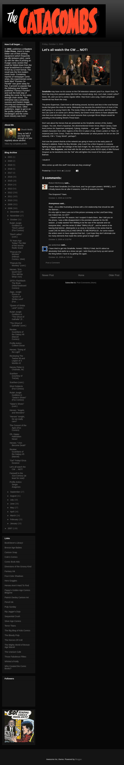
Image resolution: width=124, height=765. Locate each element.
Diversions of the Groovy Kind (18, 566)
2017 (10, 173)
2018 (10, 169)
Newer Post (48, 275)
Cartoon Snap (11, 552)
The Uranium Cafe (13, 652)
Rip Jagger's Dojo (12, 611)
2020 (10, 161)
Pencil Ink (9, 602)
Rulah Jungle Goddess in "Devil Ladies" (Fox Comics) (17, 226)
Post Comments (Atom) (86, 283)
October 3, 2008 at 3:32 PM (60, 239)
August (13, 496)
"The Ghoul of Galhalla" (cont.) (18, 324)
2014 (10, 184)
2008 (10, 208)
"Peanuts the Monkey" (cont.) (18, 264)
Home (81, 275)
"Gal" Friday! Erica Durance (18, 461)
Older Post (114, 275)
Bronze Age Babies (13, 547)
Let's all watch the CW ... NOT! (18, 468)
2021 (10, 157)
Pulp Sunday (10, 607)
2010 (10, 200)
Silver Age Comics (13, 621)
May (12, 507)
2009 (10, 204)
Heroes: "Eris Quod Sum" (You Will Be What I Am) (16, 273)
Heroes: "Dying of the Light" (17, 350)
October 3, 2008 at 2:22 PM (60, 198)
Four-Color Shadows (14, 576)
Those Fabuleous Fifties (15, 657)
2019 (10, 165)
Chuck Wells (27, 129)
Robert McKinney (56, 183)
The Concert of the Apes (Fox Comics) (18, 427)
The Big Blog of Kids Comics (17, 630)
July (12, 500)
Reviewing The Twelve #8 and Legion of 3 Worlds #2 (17, 359)
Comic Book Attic (12, 562)
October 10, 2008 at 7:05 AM (60, 257)
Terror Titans (10, 626)
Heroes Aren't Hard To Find (17, 585)
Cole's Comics (11, 557)
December (15, 212)
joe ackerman (55, 245)
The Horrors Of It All (13, 640)
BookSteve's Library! (14, 543)
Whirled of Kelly (12, 661)
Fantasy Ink (10, 571)
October (14, 219)
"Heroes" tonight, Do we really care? (17, 419)
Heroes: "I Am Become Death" (18, 444)
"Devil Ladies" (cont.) (16, 235)
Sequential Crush (12, 616)
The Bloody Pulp (12, 635)
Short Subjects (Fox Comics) (17, 387)
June (12, 504)
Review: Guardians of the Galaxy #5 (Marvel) (17, 453)
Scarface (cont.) (17, 382)
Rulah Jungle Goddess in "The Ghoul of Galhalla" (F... (17, 315)
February (14, 519)
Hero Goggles (11, 581)
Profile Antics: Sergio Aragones (16, 484)
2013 (10, 188)
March (13, 515)
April (12, 511)
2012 (10, 192)
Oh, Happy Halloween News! (15, 436)
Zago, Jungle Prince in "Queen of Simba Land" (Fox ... (16, 297)
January (14, 523)
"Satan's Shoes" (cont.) (17, 405)
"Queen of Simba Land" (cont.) (17, 306)
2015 (10, 181)
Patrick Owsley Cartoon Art (17, 597)
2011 (10, 196)
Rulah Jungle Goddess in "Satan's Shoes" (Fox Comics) (18, 396)
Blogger (78, 759)
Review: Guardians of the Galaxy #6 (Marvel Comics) (17, 334)
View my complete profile (16, 144)
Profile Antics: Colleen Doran (17, 344)
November (15, 216)
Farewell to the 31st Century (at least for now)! (18, 475)
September (15, 492)
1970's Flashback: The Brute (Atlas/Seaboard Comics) (18, 284)
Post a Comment (53, 263)
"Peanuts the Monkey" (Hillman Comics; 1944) (17, 255)
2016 (10, 177)
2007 (10, 528)
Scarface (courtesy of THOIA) (16, 376)
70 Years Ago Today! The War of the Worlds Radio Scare (18, 244)
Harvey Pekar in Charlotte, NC (17, 368)
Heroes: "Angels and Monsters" (17, 411)
